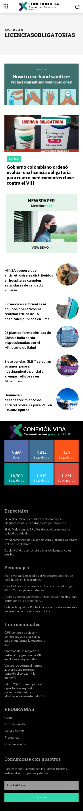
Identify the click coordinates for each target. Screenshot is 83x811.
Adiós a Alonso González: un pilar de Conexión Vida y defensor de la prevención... (40, 598)
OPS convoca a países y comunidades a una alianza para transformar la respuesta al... (24, 638)
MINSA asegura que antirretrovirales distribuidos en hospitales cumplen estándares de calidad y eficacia (28, 280)
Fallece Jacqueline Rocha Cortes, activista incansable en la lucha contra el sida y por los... (40, 609)
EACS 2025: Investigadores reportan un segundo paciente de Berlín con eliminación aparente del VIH (24, 690)
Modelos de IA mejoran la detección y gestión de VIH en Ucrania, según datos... (23, 655)
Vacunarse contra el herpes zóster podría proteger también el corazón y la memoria (23, 671)
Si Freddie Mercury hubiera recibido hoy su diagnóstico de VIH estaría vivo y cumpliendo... (36, 521)
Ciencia (14, 159)
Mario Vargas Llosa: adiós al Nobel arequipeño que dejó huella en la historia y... (38, 577)
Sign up (41, 797)
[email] (41, 785)
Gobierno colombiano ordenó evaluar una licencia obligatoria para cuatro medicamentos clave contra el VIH (40, 175)
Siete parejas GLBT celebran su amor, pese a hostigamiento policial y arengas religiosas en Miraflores (27, 371)
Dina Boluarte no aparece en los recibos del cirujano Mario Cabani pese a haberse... (39, 588)
